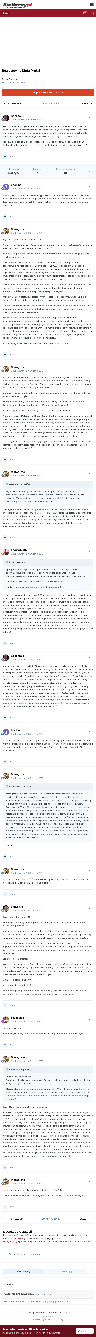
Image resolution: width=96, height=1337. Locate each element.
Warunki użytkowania (49, 1333)
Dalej (84, 103)
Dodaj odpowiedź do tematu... (23, 1254)
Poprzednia (15, 103)
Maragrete (18, 229)
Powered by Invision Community (48, 1319)
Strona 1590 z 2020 (51, 103)
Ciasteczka (66, 1312)
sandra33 (17, 906)
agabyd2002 (19, 550)
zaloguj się (15, 1238)
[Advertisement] (48, 41)
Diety (25, 82)
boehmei (16, 185)
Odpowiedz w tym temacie (48, 92)
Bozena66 (17, 116)
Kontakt (53, 1312)
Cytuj (12, 156)
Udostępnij (23, 1271)
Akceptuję (85, 1331)
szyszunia (17, 1017)
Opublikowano (27, 119)
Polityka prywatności (35, 1312)
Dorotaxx (14, 79)
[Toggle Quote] (7, 484)
